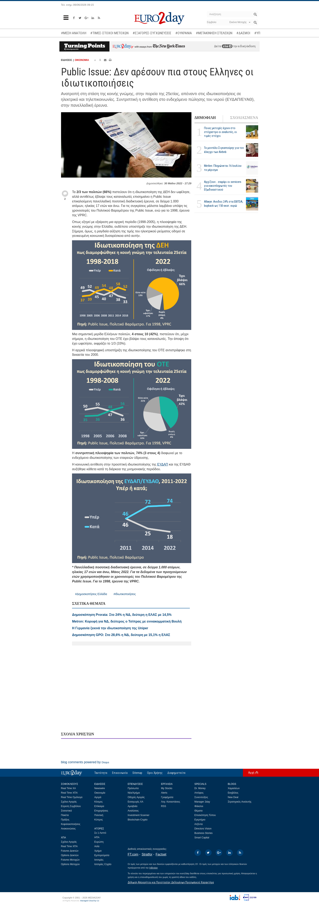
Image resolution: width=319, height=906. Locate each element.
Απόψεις (199, 792)
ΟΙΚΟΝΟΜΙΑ (82, 60)
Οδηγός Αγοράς (136, 797)
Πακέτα (65, 815)
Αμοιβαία (133, 806)
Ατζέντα (198, 824)
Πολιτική (98, 815)
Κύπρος (98, 819)
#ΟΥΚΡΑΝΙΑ (183, 33)
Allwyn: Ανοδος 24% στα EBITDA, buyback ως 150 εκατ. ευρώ (223, 203)
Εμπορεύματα (101, 855)
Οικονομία (99, 792)
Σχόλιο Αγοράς (69, 801)
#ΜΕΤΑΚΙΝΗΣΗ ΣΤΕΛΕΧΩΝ (214, 33)
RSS (163, 806)
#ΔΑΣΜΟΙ (243, 33)
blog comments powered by (85, 762)
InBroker (153, 867)
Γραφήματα (167, 797)
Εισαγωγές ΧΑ (135, 801)
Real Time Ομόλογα (71, 797)
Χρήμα (98, 850)
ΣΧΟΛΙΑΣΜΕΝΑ (244, 118)
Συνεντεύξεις (201, 797)
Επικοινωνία (120, 773)
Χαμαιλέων (234, 788)
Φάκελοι (198, 806)
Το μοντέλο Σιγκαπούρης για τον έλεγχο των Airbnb (224, 150)
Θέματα (198, 810)
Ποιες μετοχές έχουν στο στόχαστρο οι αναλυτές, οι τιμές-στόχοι (220, 132)
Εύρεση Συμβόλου (71, 806)
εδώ (227, 46)
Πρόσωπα (133, 788)
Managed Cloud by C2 (89, 901)
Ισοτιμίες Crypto (102, 864)
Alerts (164, 792)
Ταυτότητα (100, 773)
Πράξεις (65, 819)
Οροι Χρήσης (155, 773)
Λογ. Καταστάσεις (170, 801)
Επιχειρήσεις (101, 810)
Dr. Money (200, 788)
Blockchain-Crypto (137, 819)
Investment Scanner (139, 815)
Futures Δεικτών (70, 850)
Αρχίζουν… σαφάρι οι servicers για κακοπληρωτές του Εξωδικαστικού (222, 185)
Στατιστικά (66, 810)
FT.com (133, 854)
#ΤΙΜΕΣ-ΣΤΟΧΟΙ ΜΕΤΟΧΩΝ (109, 33)
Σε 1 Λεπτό (100, 832)
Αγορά (97, 797)
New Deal (233, 797)
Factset (161, 854)
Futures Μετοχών (70, 859)
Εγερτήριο (199, 819)
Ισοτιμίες (99, 859)
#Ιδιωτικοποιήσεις (125, 594)
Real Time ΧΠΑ (69, 792)
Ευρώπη (99, 841)
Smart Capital (201, 837)
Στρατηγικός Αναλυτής (240, 801)
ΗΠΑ (96, 837)
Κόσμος (98, 801)
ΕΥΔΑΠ (162, 464)
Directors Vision (203, 828)
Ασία (96, 846)
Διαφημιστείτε (176, 773)
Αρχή (251, 772)
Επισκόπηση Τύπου (205, 815)
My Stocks (166, 788)
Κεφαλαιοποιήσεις (70, 824)
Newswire (99, 788)
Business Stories (203, 833)
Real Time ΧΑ (68, 788)
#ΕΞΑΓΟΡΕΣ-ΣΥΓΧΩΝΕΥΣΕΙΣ (152, 33)
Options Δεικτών (70, 855)
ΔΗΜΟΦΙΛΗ (205, 118)
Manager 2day (202, 801)
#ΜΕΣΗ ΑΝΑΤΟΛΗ (73, 33)
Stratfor (147, 854)
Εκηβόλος (233, 792)
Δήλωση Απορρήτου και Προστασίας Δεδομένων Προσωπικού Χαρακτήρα (171, 882)
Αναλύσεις (133, 810)
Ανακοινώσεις (68, 828)
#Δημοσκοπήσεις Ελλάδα (91, 594)
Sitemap (137, 773)
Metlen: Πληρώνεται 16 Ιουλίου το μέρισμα (222, 167)
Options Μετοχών (70, 864)
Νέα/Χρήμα (134, 792)
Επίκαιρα (99, 806)
